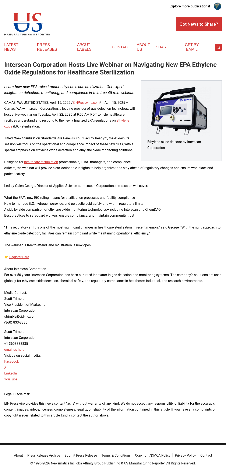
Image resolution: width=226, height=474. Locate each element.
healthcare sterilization (41, 162)
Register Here (19, 257)
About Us (143, 47)
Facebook (11, 361)
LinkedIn (10, 373)
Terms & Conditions (116, 455)
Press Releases (47, 47)
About (18, 455)
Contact (121, 47)
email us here (14, 350)
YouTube (10, 379)
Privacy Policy (185, 455)
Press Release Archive (43, 455)
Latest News (11, 47)
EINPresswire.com (86, 103)
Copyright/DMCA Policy (152, 455)
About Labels (84, 47)
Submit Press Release (80, 455)
